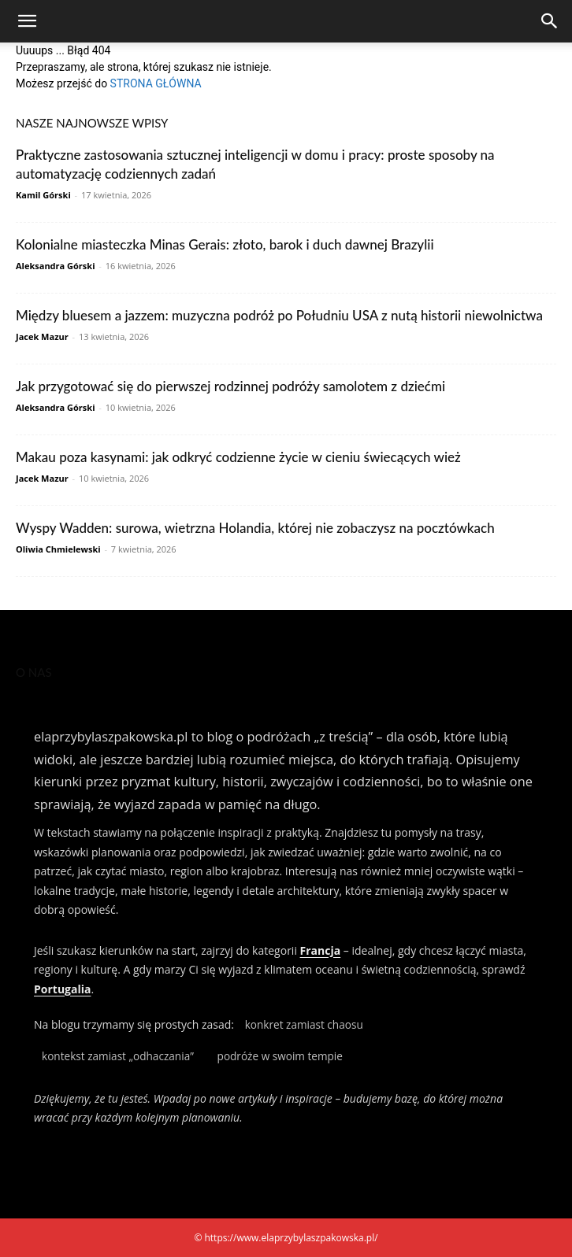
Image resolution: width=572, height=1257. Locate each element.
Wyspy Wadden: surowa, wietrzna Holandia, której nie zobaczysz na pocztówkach (255, 527)
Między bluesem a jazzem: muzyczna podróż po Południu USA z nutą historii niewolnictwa (279, 315)
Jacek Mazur (42, 336)
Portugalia (62, 989)
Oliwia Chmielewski (58, 549)
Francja (320, 950)
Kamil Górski (43, 195)
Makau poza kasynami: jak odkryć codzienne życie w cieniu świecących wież (238, 457)
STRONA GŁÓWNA (156, 83)
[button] (27, 21)
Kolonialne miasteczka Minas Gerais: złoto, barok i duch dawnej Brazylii (225, 244)
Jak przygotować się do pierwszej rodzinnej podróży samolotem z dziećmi (230, 386)
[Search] (550, 21)
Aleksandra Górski (55, 266)
